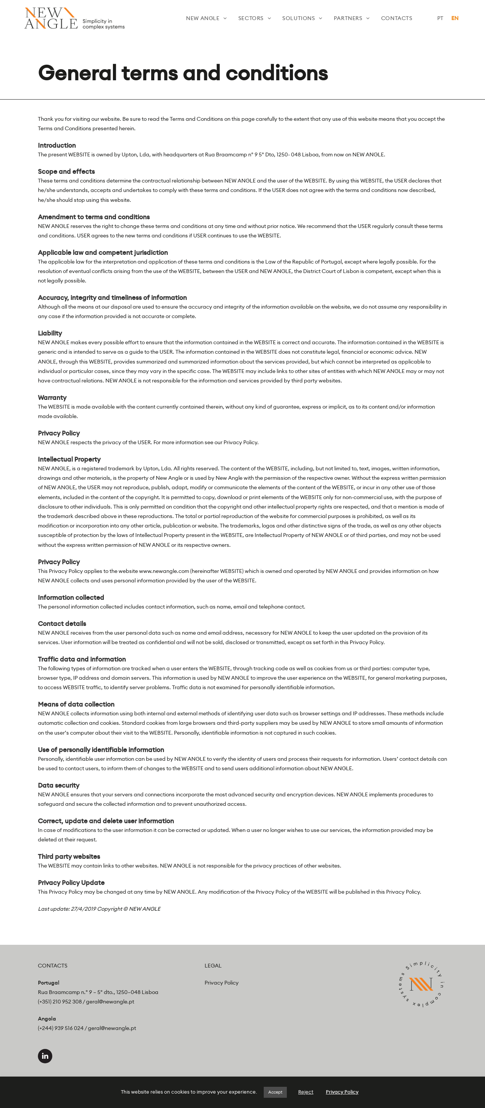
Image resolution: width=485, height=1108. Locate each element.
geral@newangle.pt (110, 1002)
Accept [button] (275, 1092)
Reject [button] (305, 1092)
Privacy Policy (222, 983)
